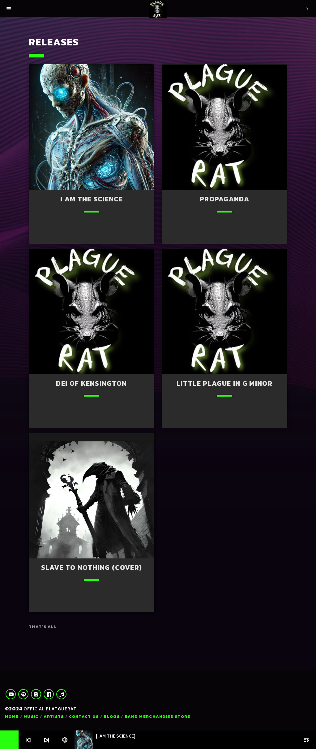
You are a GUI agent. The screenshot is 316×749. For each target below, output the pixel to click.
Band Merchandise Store (157, 716)
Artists (54, 716)
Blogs (112, 716)
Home (12, 716)
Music (31, 716)
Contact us (84, 716)
